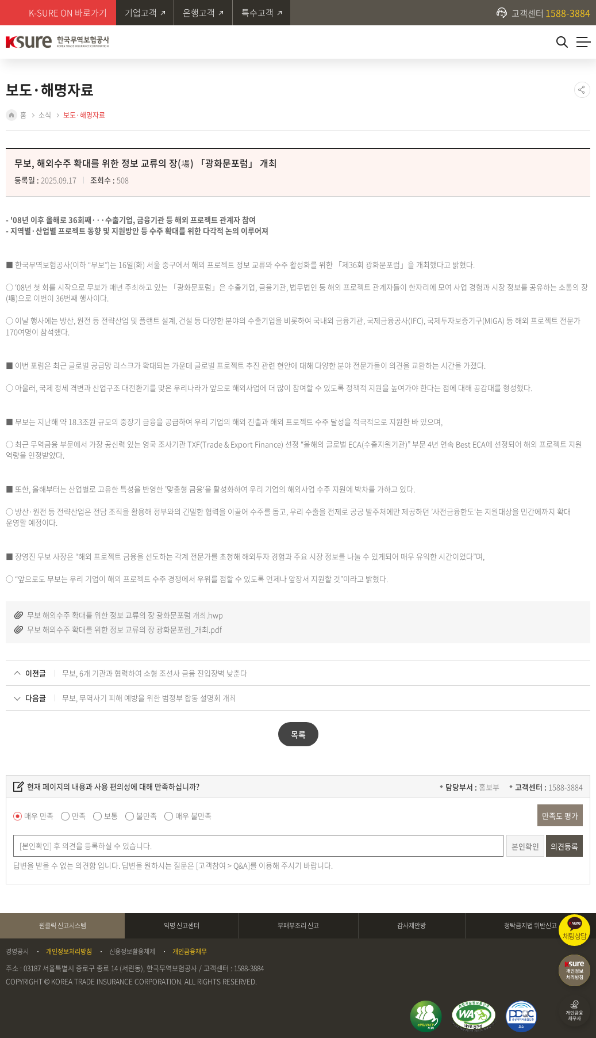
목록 (298, 733)
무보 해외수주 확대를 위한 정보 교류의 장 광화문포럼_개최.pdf (124, 628)
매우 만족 (38, 814)
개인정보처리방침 (69, 950)
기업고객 (141, 12)
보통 (111, 814)
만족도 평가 (560, 813)
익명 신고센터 (181, 924)
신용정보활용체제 (132, 950)
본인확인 (525, 844)
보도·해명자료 (84, 115)
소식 (45, 115)
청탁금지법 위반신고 (530, 924)
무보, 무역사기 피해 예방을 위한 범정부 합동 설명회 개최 (149, 696)
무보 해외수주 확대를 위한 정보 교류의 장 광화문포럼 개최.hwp (125, 613)
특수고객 (258, 12)
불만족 (146, 814)
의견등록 (564, 844)
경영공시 (17, 950)
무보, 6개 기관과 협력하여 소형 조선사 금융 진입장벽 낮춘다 (154, 671)
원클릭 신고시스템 (62, 924)
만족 (79, 814)
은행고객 (199, 12)
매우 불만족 (193, 814)
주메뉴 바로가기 (0, 0)
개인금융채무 (189, 950)
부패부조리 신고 (298, 924)
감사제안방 (411, 924)
